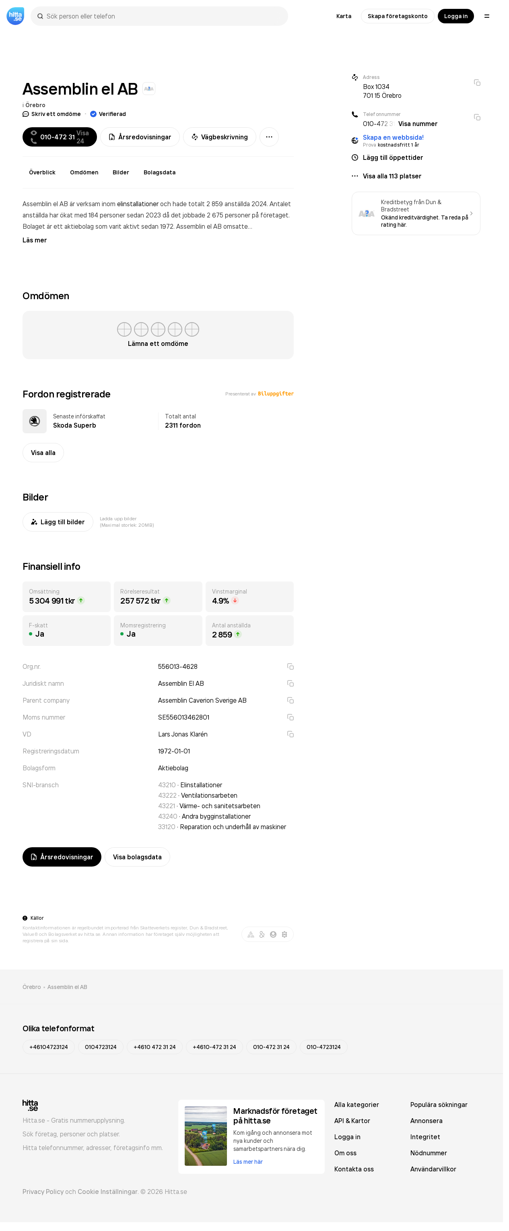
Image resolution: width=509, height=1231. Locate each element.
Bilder (121, 172)
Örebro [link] (32, 987)
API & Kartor (352, 1121)
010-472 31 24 (271, 1047)
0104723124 (101, 1047)
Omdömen (84, 172)
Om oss (345, 1153)
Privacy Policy (43, 1192)
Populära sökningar (439, 1105)
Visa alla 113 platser (392, 176)
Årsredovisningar (140, 137)
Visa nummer (418, 124)
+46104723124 (48, 1047)
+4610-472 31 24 (214, 1047)
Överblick (42, 172)
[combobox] (163, 16)
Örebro (35, 105)
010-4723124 (324, 1047)
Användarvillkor (433, 1169)
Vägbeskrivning (220, 137)
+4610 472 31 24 (155, 1047)
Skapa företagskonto (398, 16)
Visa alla (43, 453)
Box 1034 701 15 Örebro (382, 91)
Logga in (456, 16)
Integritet (425, 1137)
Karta (343, 16)
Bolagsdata (159, 172)
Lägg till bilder (58, 522)
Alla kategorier (356, 1105)
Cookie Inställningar (108, 1192)
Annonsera (426, 1121)
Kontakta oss (354, 1169)
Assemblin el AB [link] (67, 987)
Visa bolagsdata (137, 857)
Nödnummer (428, 1153)
